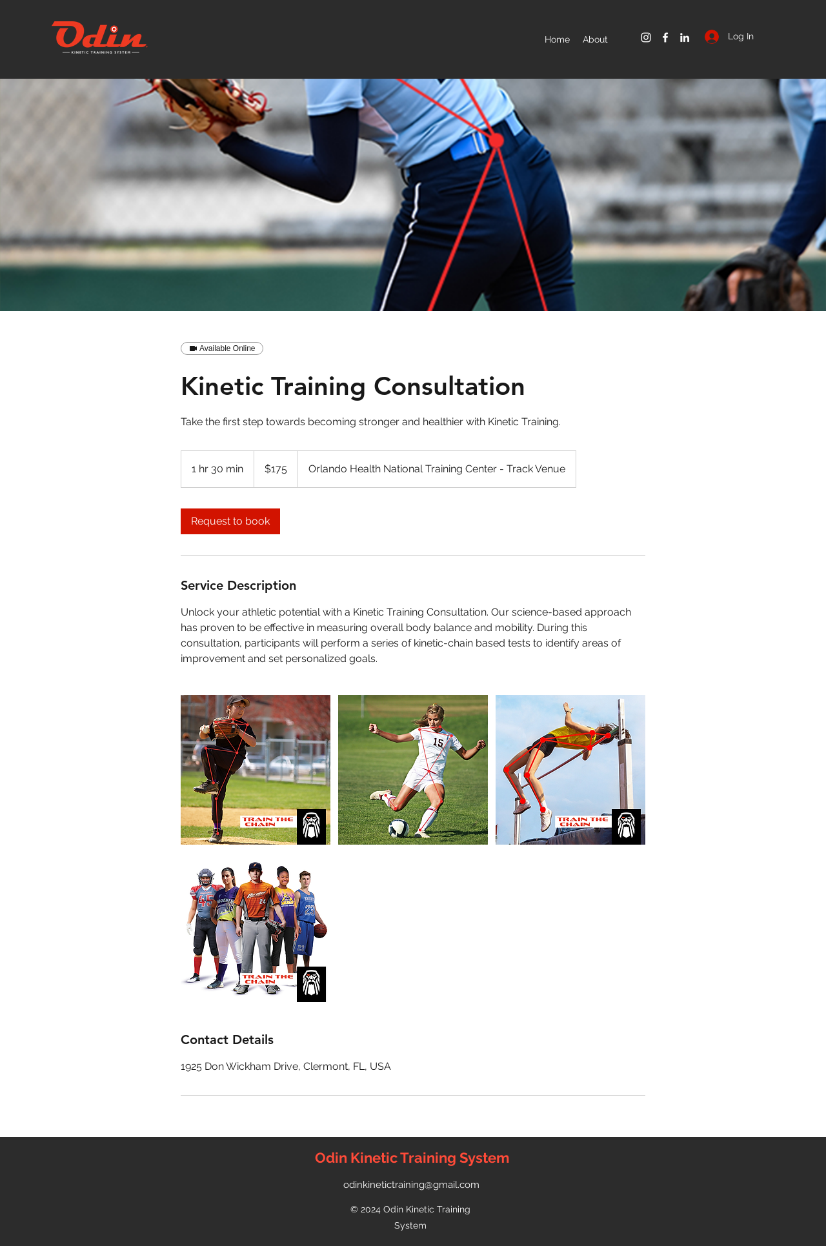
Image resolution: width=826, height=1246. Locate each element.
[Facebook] (665, 37)
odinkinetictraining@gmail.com (411, 1185)
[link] (230, 521)
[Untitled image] (255, 770)
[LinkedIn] (684, 37)
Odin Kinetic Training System (412, 1157)
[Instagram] (646, 37)
